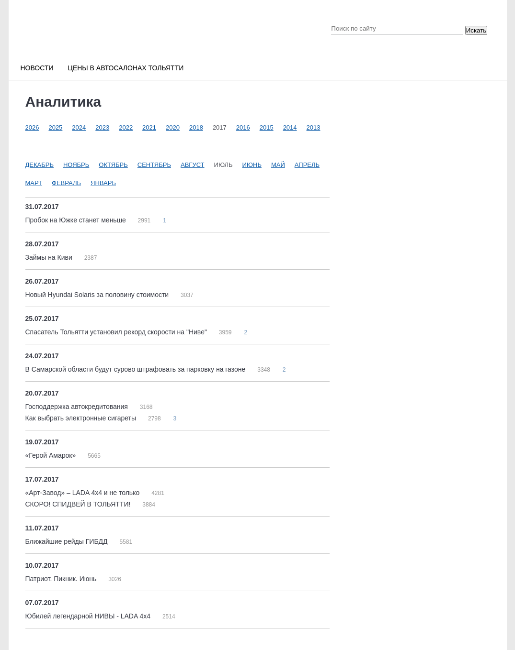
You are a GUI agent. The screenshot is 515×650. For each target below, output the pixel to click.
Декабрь (39, 164)
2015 (267, 127)
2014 (290, 127)
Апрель (307, 164)
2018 (196, 127)
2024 (79, 127)
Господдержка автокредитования (77, 406)
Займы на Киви (49, 257)
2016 (243, 127)
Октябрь (113, 164)
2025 (55, 127)
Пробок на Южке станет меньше (76, 220)
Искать (476, 30)
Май (278, 164)
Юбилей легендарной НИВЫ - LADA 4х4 (88, 616)
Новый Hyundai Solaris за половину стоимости (98, 294)
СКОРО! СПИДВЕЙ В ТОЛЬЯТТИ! (79, 504)
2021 (149, 127)
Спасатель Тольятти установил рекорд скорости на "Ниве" (117, 332)
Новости (37, 68)
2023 (102, 127)
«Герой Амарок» (51, 455)
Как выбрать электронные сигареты (81, 418)
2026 (32, 127)
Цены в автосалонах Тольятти (126, 68)
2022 (126, 127)
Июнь (252, 164)
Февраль (66, 183)
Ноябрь (76, 164)
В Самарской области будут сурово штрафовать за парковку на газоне (136, 369)
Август (193, 164)
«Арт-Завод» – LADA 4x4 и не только (83, 492)
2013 (313, 127)
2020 (173, 127)
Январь (103, 183)
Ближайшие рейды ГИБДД (67, 541)
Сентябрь (154, 164)
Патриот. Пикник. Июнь (62, 579)
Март (34, 183)
